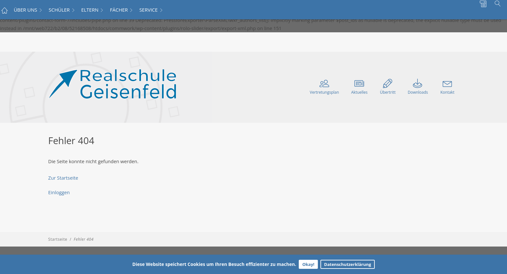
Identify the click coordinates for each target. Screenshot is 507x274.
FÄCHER (119, 9)
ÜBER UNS (25, 9)
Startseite (57, 239)
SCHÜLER (59, 9)
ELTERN (89, 9)
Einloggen (59, 192)
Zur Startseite (63, 177)
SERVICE (148, 9)
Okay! (308, 264)
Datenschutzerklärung (347, 264)
